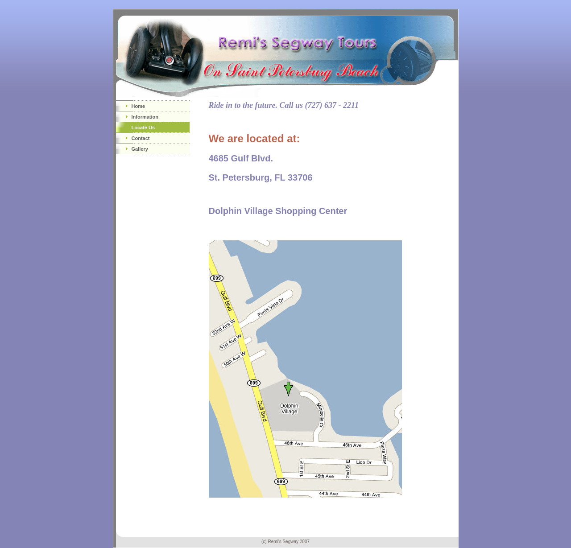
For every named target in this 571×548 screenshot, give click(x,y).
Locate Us (143, 127)
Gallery (140, 149)
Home (138, 106)
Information (145, 116)
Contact (141, 138)
